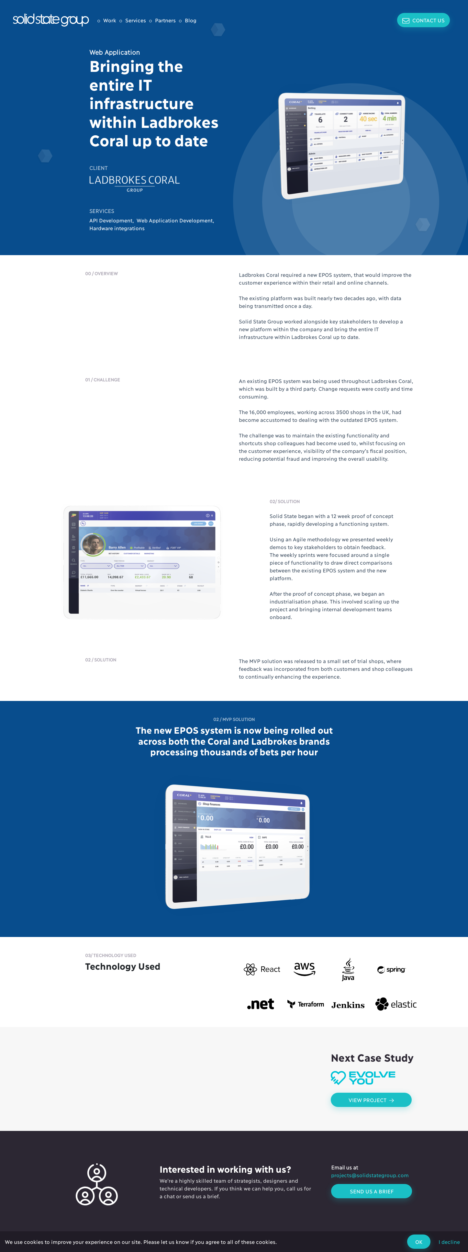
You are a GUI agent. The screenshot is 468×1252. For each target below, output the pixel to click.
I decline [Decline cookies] (449, 1241)
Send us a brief (372, 1191)
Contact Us (423, 20)
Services (135, 20)
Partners (165, 20)
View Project (371, 1100)
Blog (190, 20)
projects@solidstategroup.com (370, 1175)
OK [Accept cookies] (418, 1241)
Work (109, 20)
